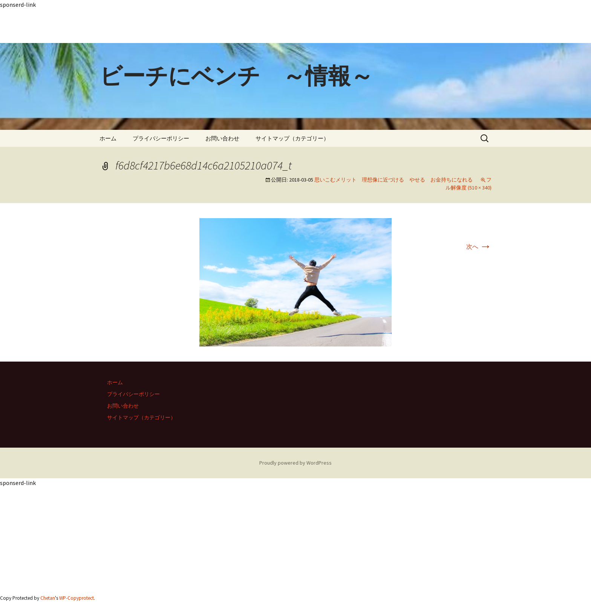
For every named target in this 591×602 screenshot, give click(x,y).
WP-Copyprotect (76, 598)
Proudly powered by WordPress (295, 462)
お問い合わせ (222, 138)
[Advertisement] (226, 26)
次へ (478, 246)
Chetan (47, 598)
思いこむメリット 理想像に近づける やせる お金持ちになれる (393, 179)
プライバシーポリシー (161, 138)
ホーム (108, 138)
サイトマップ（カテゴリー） (292, 138)
